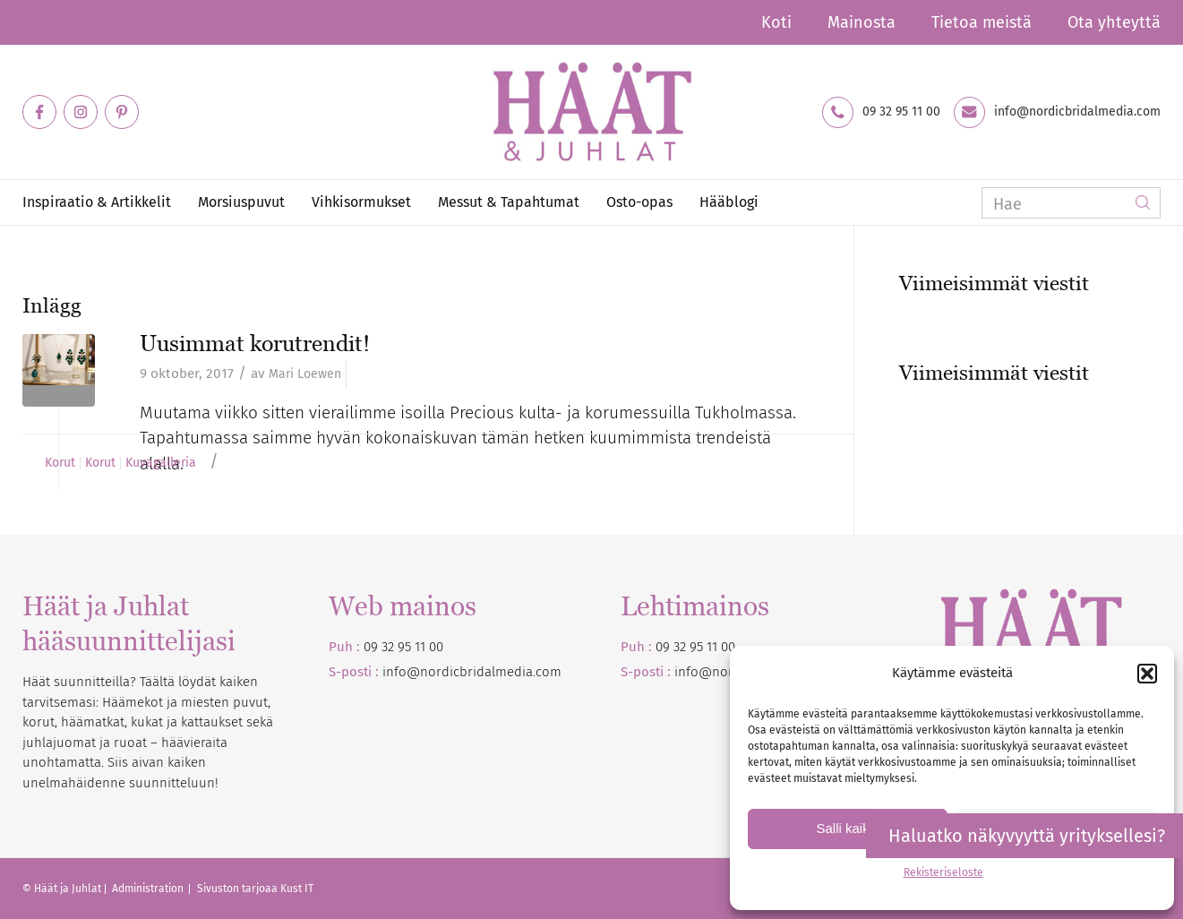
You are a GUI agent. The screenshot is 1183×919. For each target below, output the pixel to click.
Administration (149, 888)
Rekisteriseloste (943, 872)
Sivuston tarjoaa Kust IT (255, 888)
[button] (1147, 674)
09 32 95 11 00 (901, 112)
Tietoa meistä (981, 22)
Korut (60, 463)
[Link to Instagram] (81, 112)
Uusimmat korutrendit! (255, 343)
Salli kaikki (847, 828)
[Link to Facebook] (39, 112)
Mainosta (861, 22)
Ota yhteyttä (1114, 22)
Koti (776, 22)
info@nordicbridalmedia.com (1077, 112)
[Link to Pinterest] (122, 112)
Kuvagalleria (160, 463)
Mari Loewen (305, 374)
